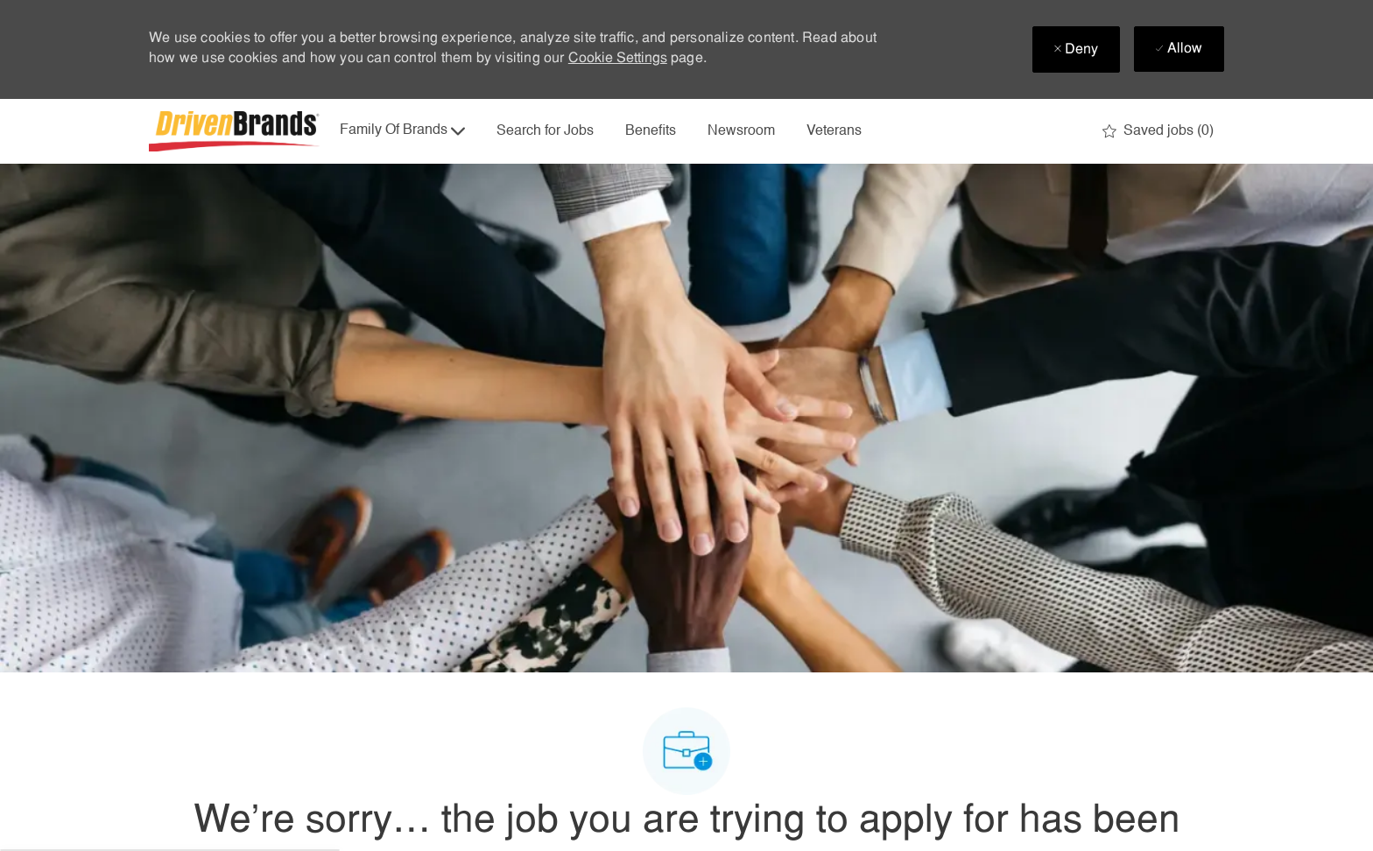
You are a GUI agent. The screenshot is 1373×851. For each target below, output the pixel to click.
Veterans (834, 131)
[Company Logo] (236, 131)
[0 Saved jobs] (1158, 131)
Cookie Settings (617, 59)
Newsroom (741, 131)
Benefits (650, 131)
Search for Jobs (545, 131)
